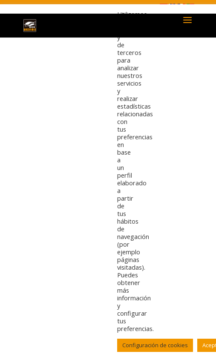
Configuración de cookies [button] (155, 345)
